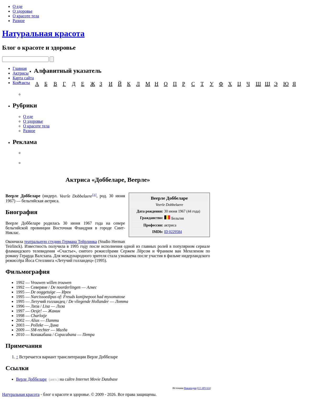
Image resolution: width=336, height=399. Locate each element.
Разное (19, 20)
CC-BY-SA (204, 388)
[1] (94, 194)
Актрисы (21, 73)
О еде (18, 6)
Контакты (21, 82)
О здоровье (23, 11)
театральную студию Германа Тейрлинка (60, 241)
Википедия (190, 388)
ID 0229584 (173, 232)
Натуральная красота (43, 33)
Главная (20, 68)
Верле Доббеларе (31, 379)
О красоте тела (26, 16)
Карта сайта (23, 78)
